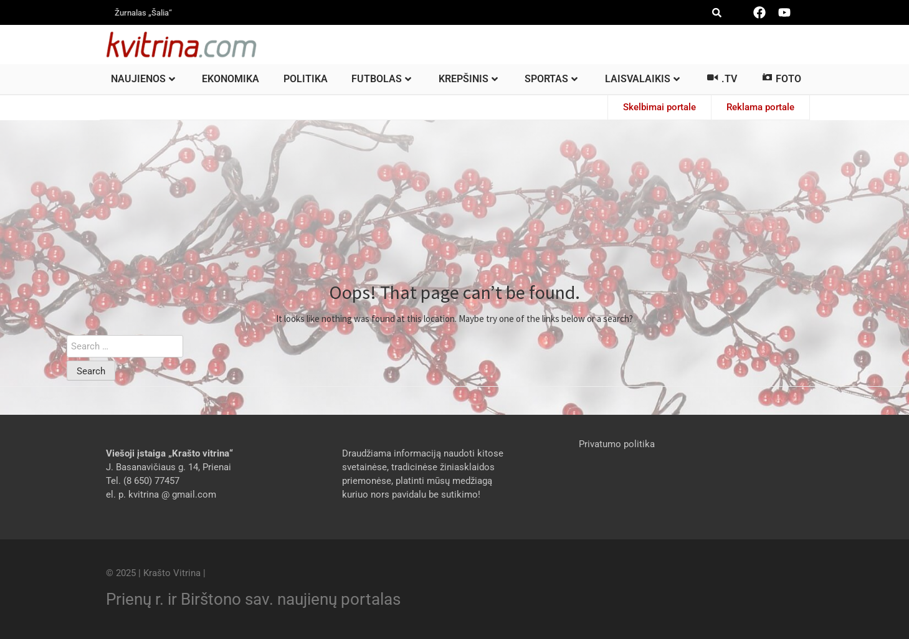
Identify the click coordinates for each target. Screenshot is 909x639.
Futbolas (381, 79)
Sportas (551, 79)
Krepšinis (468, 79)
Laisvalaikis (642, 79)
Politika (305, 79)
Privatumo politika (617, 444)
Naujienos (143, 79)
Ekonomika (230, 79)
